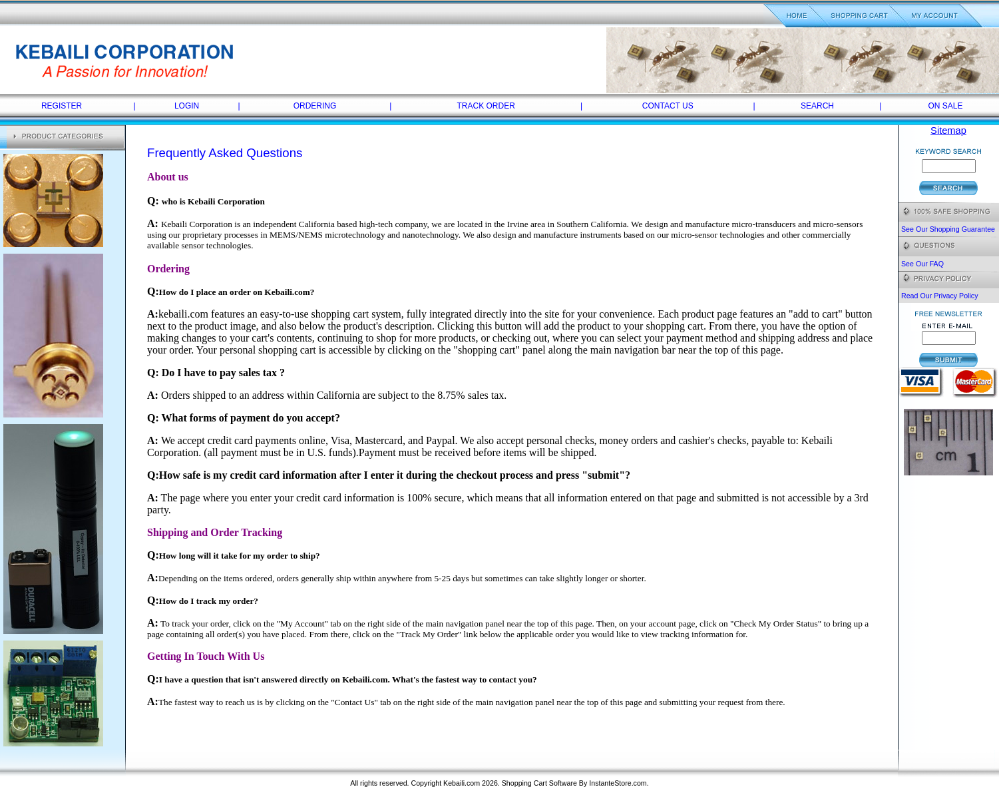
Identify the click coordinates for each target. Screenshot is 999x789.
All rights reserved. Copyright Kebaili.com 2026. (425, 783)
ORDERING (315, 106)
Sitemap (948, 130)
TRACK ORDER (486, 106)
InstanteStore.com (617, 783)
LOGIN (186, 106)
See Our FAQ (922, 264)
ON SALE (945, 106)
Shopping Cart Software (539, 783)
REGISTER (61, 106)
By (583, 783)
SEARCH (817, 106)
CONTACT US (668, 106)
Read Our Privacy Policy (939, 296)
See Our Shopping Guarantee (948, 229)
